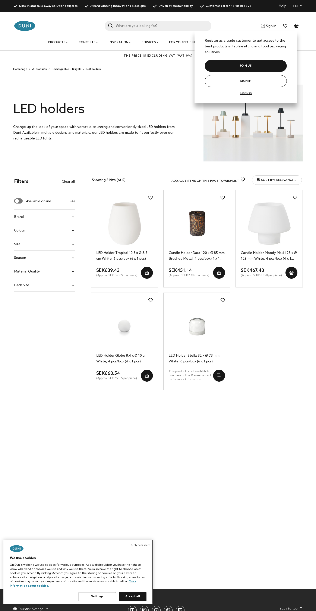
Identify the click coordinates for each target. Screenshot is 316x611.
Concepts (87, 42)
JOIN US (246, 66)
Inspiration (118, 42)
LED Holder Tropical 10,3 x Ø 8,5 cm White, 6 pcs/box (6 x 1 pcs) (121, 256)
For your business (184, 42)
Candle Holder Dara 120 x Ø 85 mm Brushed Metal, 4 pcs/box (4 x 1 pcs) (197, 256)
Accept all (132, 596)
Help (282, 6)
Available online (50, 201)
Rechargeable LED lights (66, 69)
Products (56, 42)
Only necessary (140, 545)
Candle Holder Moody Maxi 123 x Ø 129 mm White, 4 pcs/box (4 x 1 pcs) (269, 256)
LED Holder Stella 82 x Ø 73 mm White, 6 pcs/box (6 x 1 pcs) (194, 358)
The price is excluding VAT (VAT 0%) (158, 55)
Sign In (246, 81)
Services (149, 42)
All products (39, 69)
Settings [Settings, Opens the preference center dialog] (97, 596)
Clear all (68, 182)
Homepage (20, 69)
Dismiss (246, 93)
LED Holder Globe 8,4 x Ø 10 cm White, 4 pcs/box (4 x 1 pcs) (121, 358)
